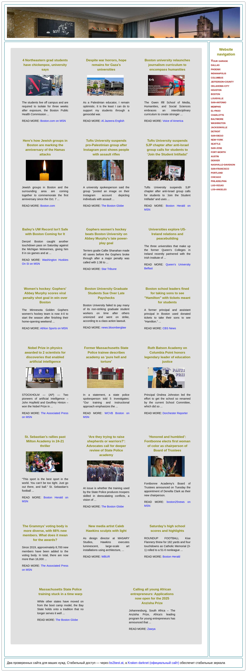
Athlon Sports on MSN (54, 328)
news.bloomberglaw (114, 327)
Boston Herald (171, 556)
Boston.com (47, 205)
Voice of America (172, 120)
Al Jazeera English (112, 120)
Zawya (151, 628)
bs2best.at (116, 662)
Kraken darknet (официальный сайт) (153, 662)
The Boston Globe (112, 205)
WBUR (106, 556)
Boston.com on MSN (53, 120)
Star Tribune (109, 268)
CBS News (169, 328)
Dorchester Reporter (175, 413)
